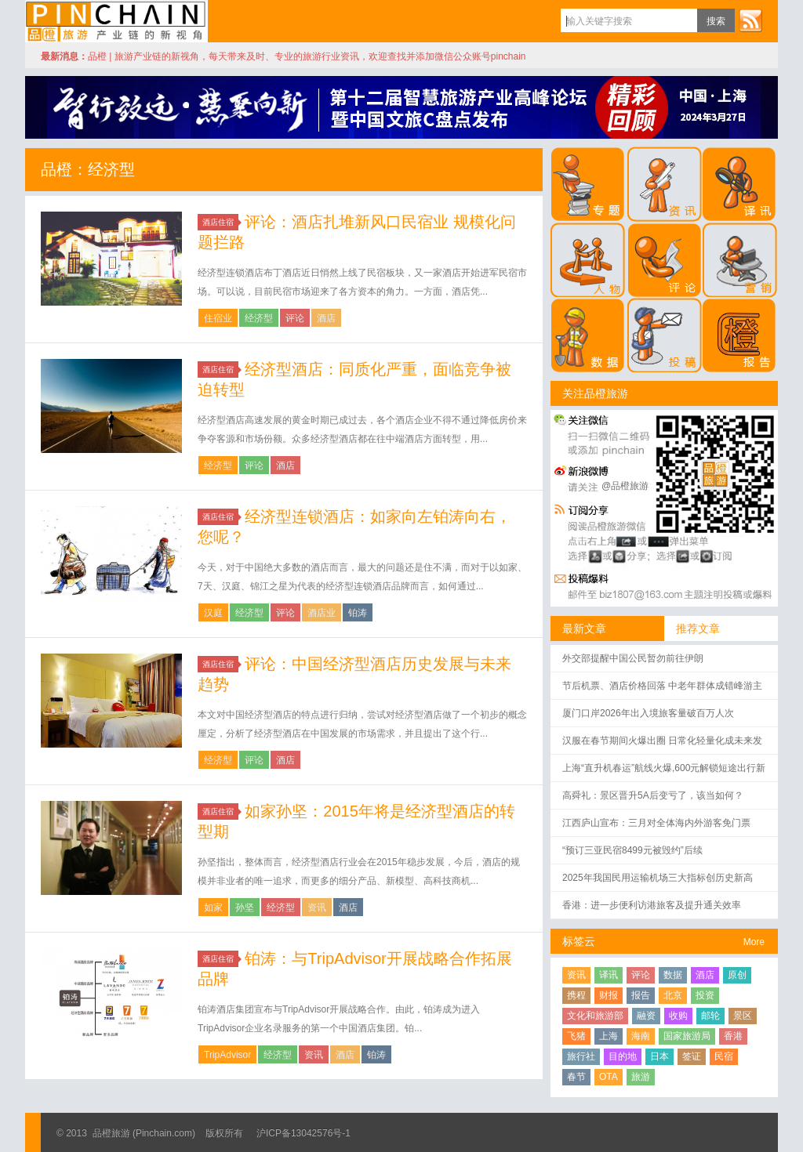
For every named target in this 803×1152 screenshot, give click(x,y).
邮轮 (710, 1015)
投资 (705, 995)
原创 (737, 974)
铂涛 (357, 612)
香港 (733, 1036)
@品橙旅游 (625, 485)
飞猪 (576, 1036)
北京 (672, 995)
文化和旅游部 (595, 1015)
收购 (678, 1015)
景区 (742, 1015)
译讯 (608, 974)
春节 (576, 1076)
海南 (640, 1036)
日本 (659, 1056)
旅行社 (581, 1056)
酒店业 (321, 612)
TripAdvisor (227, 1054)
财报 (608, 995)
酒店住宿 (220, 222)
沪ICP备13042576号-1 (303, 1133)
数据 (672, 974)
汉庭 (213, 612)
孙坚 (244, 907)
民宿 (723, 1056)
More (754, 941)
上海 (608, 1036)
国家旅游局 (686, 1036)
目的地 (623, 1056)
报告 (640, 995)
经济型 (259, 318)
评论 (294, 318)
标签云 (578, 941)
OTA (608, 1076)
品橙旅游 (116, 21)
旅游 (640, 1076)
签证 (691, 1056)
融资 (646, 1015)
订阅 (750, 20)
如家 (213, 907)
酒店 (326, 318)
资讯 (316, 907)
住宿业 (218, 318)
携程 (576, 995)
